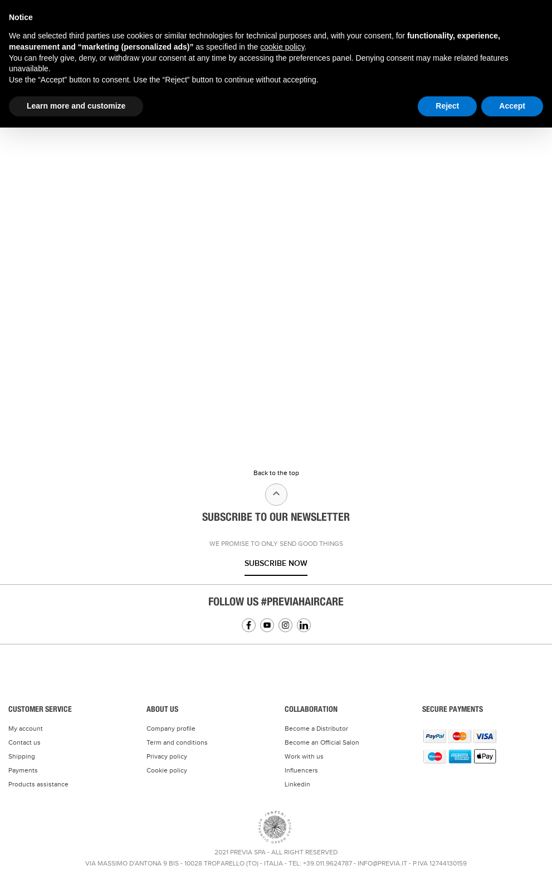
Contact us (24, 742)
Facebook (248, 625)
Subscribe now (276, 563)
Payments (23, 770)
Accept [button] (512, 105)
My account (25, 728)
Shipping (21, 756)
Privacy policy (166, 756)
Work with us (304, 756)
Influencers (301, 770)
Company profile (171, 728)
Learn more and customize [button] (76, 105)
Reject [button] (447, 105)
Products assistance (38, 784)
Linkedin (303, 625)
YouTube (267, 625)
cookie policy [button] (282, 46)
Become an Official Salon (322, 742)
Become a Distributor (316, 728)
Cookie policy (166, 770)
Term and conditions (177, 742)
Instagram (285, 625)
